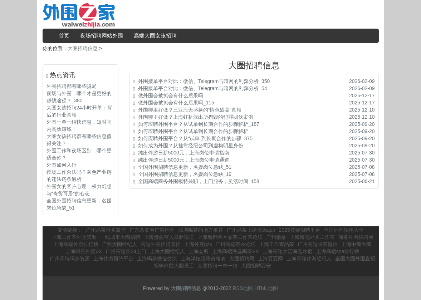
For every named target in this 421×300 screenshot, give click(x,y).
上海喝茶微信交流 (157, 258)
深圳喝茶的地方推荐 (200, 230)
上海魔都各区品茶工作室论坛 (230, 237)
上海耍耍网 (270, 258)
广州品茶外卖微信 (106, 230)
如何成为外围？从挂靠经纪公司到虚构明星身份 (190, 145)
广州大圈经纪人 (119, 244)
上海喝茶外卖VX (83, 251)
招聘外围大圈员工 (174, 266)
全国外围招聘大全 (344, 230)
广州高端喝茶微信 (318, 244)
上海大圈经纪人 (167, 251)
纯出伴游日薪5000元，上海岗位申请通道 (183, 160)
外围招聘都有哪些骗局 (71, 86)
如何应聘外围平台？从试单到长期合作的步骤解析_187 (198, 124)
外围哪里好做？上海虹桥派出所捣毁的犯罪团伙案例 (195, 117)
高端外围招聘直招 (161, 244)
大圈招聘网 (241, 258)
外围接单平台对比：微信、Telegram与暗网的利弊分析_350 (204, 81)
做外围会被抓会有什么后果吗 (170, 95)
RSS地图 (242, 288)
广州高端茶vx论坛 (235, 244)
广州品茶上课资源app (251, 230)
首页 (64, 36)
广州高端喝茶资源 (70, 258)
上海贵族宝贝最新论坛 (169, 237)
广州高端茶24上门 (126, 251)
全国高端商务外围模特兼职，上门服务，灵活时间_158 (198, 181)
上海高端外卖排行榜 (75, 244)
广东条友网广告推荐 (152, 230)
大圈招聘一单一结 (217, 266)
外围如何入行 (61, 165)
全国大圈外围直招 (355, 258)
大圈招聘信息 (83, 48)
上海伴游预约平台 (113, 258)
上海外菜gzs (198, 244)
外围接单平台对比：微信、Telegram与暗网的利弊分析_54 (202, 88)
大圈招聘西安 (256, 266)
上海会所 (199, 251)
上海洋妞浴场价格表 (203, 258)
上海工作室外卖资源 (74, 237)
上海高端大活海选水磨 (288, 251)
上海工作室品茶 (276, 244)
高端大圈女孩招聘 (155, 36)
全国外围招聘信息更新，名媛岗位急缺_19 (184, 174)
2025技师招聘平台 (299, 230)
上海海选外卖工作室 (312, 237)
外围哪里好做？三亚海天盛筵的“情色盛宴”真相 (189, 110)
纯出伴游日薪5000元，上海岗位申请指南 (183, 153)
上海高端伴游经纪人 (309, 258)
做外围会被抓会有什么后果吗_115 (176, 102)
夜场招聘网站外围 (101, 36)
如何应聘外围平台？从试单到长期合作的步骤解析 (193, 131)
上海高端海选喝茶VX (235, 251)
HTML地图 (266, 288)
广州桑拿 (276, 237)
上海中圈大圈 (356, 244)
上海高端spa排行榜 (337, 251)
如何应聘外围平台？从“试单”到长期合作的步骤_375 (195, 138)
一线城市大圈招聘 (120, 237)
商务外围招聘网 (355, 237)
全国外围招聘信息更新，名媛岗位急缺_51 (184, 167)
